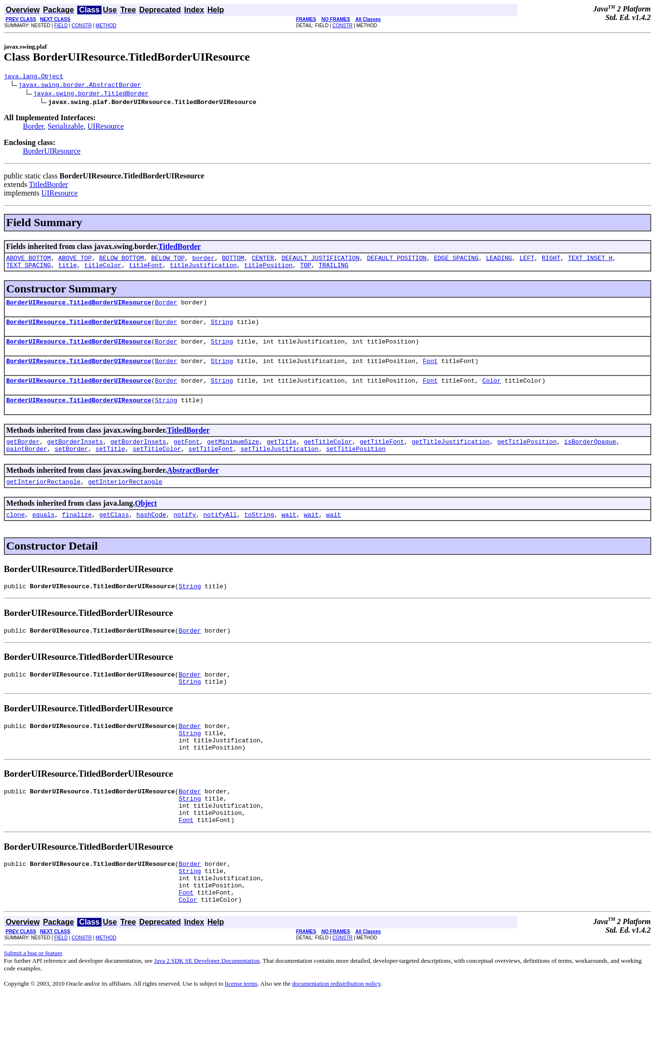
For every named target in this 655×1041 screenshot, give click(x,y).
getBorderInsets (75, 455)
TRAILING (333, 269)
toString (259, 533)
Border (33, 128)
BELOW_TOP (167, 260)
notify (185, 533)
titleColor (103, 269)
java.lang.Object (33, 77)
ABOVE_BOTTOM (28, 260)
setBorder (71, 464)
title (67, 269)
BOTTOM (233, 260)
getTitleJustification (450, 455)
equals (43, 533)
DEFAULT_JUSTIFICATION (320, 260)
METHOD (106, 25)
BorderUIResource (52, 152)
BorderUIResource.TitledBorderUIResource (78, 307)
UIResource (105, 128)
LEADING (499, 260)
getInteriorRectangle (43, 498)
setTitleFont (210, 464)
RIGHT (551, 260)
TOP (305, 269)
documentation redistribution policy (336, 1029)
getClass (114, 533)
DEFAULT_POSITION (397, 260)
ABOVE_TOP (75, 260)
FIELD (61, 25)
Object (146, 520)
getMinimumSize (233, 455)
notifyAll (220, 533)
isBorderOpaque (590, 455)
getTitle (281, 455)
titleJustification (203, 269)
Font (430, 370)
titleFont (145, 269)
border (203, 260)
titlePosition (268, 269)
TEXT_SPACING (28, 269)
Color (491, 391)
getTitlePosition (527, 455)
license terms (241, 1029)
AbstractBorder (192, 486)
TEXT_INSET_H (590, 260)
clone (15, 533)
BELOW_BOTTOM (121, 260)
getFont (187, 455)
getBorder (23, 455)
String (222, 328)
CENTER (263, 260)
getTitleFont (381, 455)
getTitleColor (328, 455)
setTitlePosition (356, 464)
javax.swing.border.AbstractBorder (80, 86)
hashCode (151, 533)
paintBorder (26, 464)
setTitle (110, 464)
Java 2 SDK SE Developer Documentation (206, 1006)
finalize (77, 533)
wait (288, 533)
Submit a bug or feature (33, 998)
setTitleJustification (279, 464)
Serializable (66, 128)
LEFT (527, 260)
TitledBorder (48, 186)
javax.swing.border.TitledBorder (91, 94)
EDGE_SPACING (456, 260)
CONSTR (82, 25)
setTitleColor (157, 464)
